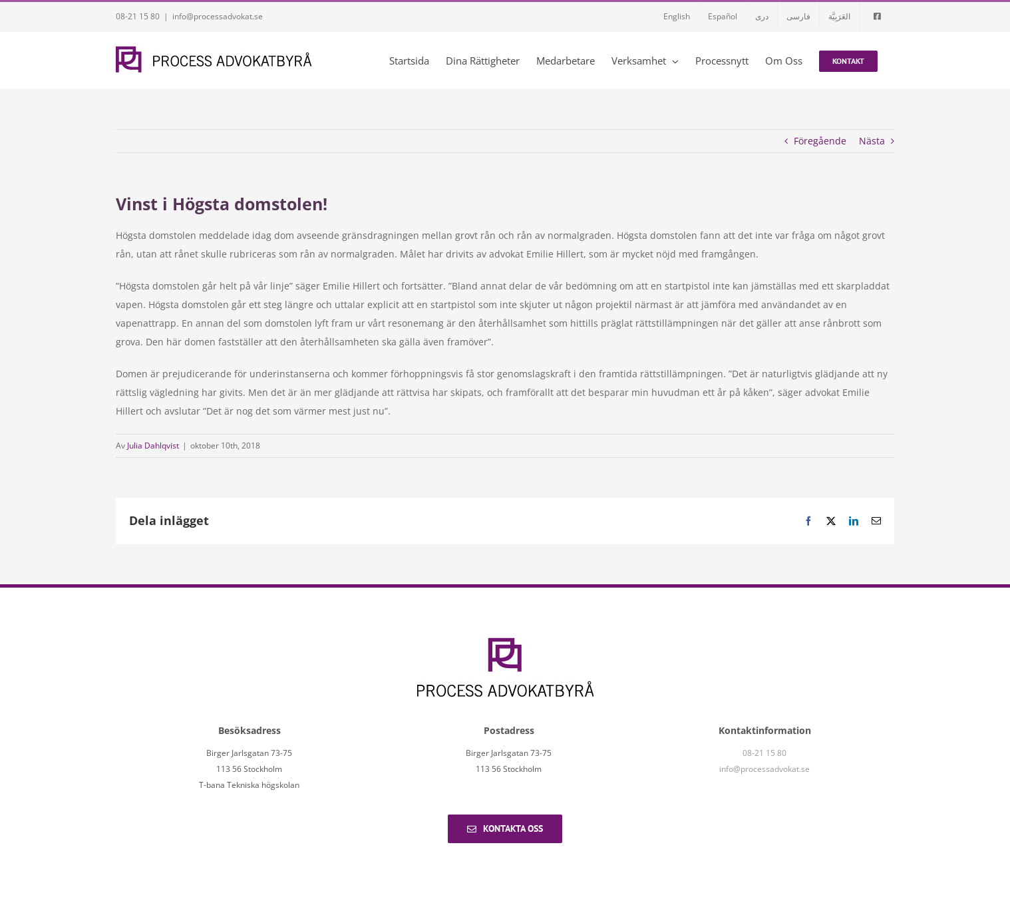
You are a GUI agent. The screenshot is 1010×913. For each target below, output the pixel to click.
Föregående (820, 140)
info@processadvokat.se (217, 16)
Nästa (872, 140)
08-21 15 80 (138, 16)
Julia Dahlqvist (153, 445)
